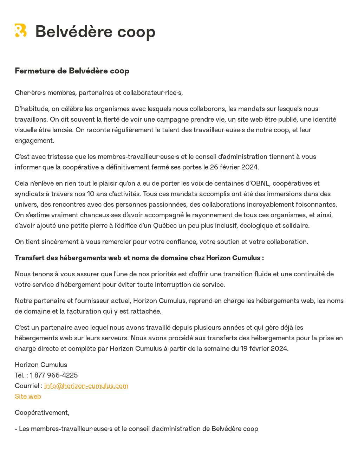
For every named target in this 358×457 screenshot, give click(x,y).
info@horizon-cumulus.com (86, 386)
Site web (28, 397)
